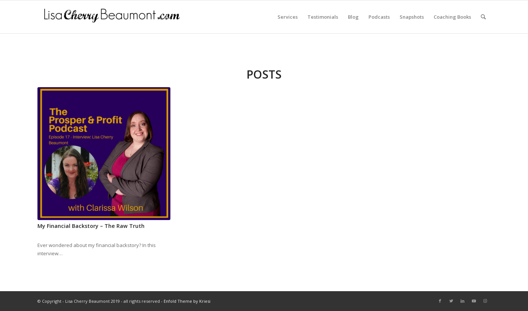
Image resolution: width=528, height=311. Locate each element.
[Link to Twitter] (451, 301)
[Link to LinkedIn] (462, 301)
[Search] (483, 16)
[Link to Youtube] (473, 301)
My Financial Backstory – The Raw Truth (91, 225)
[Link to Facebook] (440, 301)
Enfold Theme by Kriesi (187, 301)
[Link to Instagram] (485, 301)
